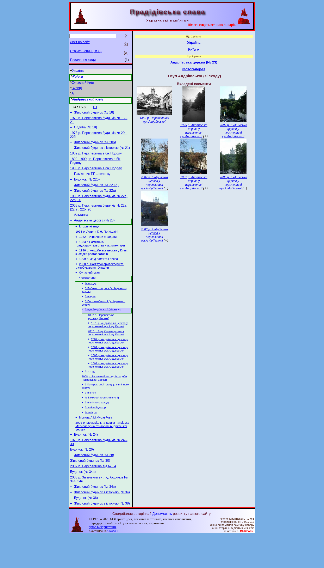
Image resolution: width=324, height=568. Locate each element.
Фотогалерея (88, 293)
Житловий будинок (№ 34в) (95, 518)
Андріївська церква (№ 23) (94, 231)
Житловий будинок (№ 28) (94, 483)
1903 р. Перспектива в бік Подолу (96, 174)
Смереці (112, 564)
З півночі (90, 415)
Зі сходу (90, 393)
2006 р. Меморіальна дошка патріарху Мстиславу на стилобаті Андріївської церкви (102, 452)
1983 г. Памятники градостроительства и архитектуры (100, 256)
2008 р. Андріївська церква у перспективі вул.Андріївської (108, 377)
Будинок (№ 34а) (83, 501)
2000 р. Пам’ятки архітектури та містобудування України (99, 280)
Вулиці (77, 88)
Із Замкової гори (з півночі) (102, 420)
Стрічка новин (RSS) (85, 51)
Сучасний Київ (83, 82)
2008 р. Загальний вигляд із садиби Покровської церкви (104, 400)
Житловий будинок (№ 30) (90, 489)
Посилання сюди (83, 60)
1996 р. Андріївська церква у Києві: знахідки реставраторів (101, 265)
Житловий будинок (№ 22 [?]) (96, 192)
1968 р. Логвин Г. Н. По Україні (96, 243)
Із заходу (90, 299)
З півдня (90, 313)
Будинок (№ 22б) (87, 186)
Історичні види (89, 237)
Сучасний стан (89, 288)
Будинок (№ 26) (82, 477)
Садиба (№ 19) (85, 129)
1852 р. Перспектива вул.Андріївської (101, 335)
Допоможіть (162, 547)
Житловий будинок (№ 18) (94, 113)
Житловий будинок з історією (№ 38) (102, 536)
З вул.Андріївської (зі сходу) (102, 327)
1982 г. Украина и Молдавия (98, 249)
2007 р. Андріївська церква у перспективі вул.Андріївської (106, 352)
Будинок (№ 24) (86, 461)
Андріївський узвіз (88, 99)
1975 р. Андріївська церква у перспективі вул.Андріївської (108, 344)
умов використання (102, 560)
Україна (77, 70)
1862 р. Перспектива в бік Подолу (96, 157)
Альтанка (81, 224)
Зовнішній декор (95, 431)
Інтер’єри (90, 436)
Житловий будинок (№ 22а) (95, 198)
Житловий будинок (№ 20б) (95, 145)
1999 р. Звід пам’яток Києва (98, 273)
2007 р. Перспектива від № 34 (93, 495)
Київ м (78, 76)
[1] (95, 107)
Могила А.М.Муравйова (95, 442)
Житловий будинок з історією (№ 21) (102, 151)
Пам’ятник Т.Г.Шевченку (92, 180)
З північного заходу (97, 426)
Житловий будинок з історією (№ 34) (102, 524)
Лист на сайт (80, 42)
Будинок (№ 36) (86, 530)
